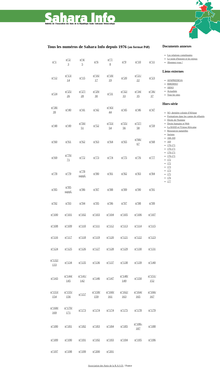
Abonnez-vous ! (175, 62)
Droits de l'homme (176, 120)
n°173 (82, 310)
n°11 (152, 62)
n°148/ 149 (124, 278)
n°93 (68, 203)
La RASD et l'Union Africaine (181, 127)
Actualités (172, 91)
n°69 (54, 157)
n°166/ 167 (152, 294)
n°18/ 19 (110, 78)
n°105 (124, 214)
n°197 (54, 351)
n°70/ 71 (68, 157)
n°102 (82, 214)
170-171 (171, 145)
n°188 (152, 326)
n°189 (54, 340)
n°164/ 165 (138, 294)
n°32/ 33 (124, 94)
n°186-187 (138, 326)
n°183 (96, 326)
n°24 (54, 93)
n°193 (110, 340)
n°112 (110, 226)
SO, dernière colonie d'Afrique (182, 112)
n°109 (68, 226)
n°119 (96, 237)
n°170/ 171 (68, 310)
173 (169, 167)
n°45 (124, 109)
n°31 (110, 93)
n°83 (138, 173)
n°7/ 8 (110, 62)
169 (169, 141)
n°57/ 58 (138, 126)
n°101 (68, 214)
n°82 (124, 173)
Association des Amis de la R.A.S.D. (106, 365)
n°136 (96, 262)
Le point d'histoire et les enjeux (182, 59)
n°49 (68, 125)
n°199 (82, 351)
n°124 (54, 249)
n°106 (138, 214)
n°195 (138, 340)
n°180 (54, 326)
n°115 (152, 226)
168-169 (171, 138)
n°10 (138, 62)
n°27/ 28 (82, 94)
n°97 (124, 203)
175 (169, 174)
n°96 (110, 203)
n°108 (54, 226)
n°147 (110, 278)
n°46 (138, 109)
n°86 (82, 189)
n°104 (110, 214)
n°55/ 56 (124, 126)
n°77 (152, 157)
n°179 (152, 310)
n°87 (96, 189)
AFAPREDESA (175, 80)
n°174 (96, 310)
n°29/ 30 (96, 94)
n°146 (96, 278)
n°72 (82, 157)
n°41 (82, 109)
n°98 (138, 203)
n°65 (124, 141)
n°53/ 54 (110, 126)
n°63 (96, 141)
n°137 (110, 262)
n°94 (82, 203)
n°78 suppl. (82, 173)
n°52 (96, 125)
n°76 (138, 157)
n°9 (124, 62)
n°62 (82, 141)
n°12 (54, 78)
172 (169, 160)
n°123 (152, 237)
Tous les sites (173, 95)
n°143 (54, 278)
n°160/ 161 (110, 294)
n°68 (152, 141)
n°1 (54, 62)
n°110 (82, 226)
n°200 (96, 351)
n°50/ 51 (82, 126)
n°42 (96, 109)
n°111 (96, 226)
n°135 (82, 262)
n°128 (110, 249)
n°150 (138, 278)
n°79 (68, 173)
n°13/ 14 (68, 78)
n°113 (124, 226)
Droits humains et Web (178, 123)
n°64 (110, 141)
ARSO (170, 87)
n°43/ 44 (110, 110)
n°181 (68, 326)
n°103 (96, 214)
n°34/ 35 (138, 94)
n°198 (68, 351)
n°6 (96, 62)
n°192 (96, 340)
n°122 (138, 237)
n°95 (96, 203)
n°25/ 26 (68, 94)
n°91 (152, 189)
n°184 (110, 326)
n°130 (138, 249)
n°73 (96, 157)
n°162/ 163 (124, 294)
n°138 (124, 262)
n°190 (68, 340)
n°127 (96, 249)
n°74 (110, 157)
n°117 (68, 237)
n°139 (138, 262)
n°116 (54, 237)
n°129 (124, 249)
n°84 (152, 173)
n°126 (82, 249)
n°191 (82, 340)
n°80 (96, 173)
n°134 (68, 262)
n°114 (138, 226)
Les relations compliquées (179, 55)
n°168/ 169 (54, 310)
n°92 (54, 203)
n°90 (138, 189)
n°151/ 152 (152, 278)
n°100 (54, 214)
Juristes (170, 134)
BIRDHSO (172, 84)
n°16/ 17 (96, 78)
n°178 (138, 310)
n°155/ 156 (68, 294)
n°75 (124, 157)
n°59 (152, 125)
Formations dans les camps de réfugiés (186, 116)
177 (169, 181)
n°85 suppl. (68, 189)
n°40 (68, 109)
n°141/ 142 (82, 278)
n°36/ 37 (152, 94)
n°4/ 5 (82, 62)
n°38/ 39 (54, 110)
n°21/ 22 (138, 78)
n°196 (152, 340)
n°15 (82, 78)
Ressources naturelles (177, 131)
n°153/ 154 (54, 294)
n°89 (124, 189)
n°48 (54, 125)
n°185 (124, 326)
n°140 (152, 262)
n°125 (68, 249)
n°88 (110, 189)
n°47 (152, 109)
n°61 (68, 141)
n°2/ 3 (68, 62)
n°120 (110, 237)
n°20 (124, 78)
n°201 (110, 351)
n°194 (124, 340)
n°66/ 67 (138, 142)
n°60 (54, 141)
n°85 (54, 189)
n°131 (152, 249)
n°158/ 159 (96, 294)
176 (169, 178)
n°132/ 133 (54, 262)
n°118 (82, 237)
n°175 (124, 310)
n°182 (82, 326)
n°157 (82, 294)
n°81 (110, 173)
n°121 (124, 237)
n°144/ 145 (68, 278)
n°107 (152, 214)
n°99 (152, 203)
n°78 (54, 173)
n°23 (152, 78)
